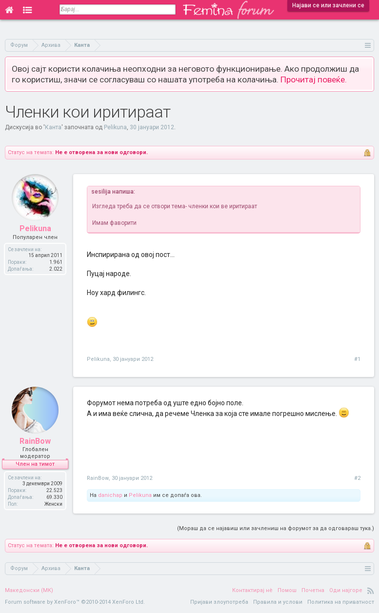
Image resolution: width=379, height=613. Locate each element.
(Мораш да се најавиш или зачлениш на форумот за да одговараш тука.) (275, 528)
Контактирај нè (252, 590)
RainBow (98, 478)
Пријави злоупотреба (219, 602)
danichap (110, 495)
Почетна (312, 590)
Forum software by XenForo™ (75, 602)
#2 (357, 478)
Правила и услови (277, 602)
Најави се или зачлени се (328, 5)
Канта (53, 127)
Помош (287, 590)
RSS (370, 590)
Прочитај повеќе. (313, 79)
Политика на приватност (340, 602)
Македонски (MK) (29, 590)
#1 (357, 359)
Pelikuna (115, 127)
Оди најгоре (345, 590)
